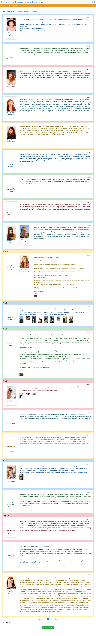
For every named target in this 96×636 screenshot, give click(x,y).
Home (4, 2)
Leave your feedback (8, 11)
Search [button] (28, 2)
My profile (11, 2)
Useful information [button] (38, 2)
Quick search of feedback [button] (22, 11)
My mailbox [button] (19, 2)
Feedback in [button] (35, 11)
